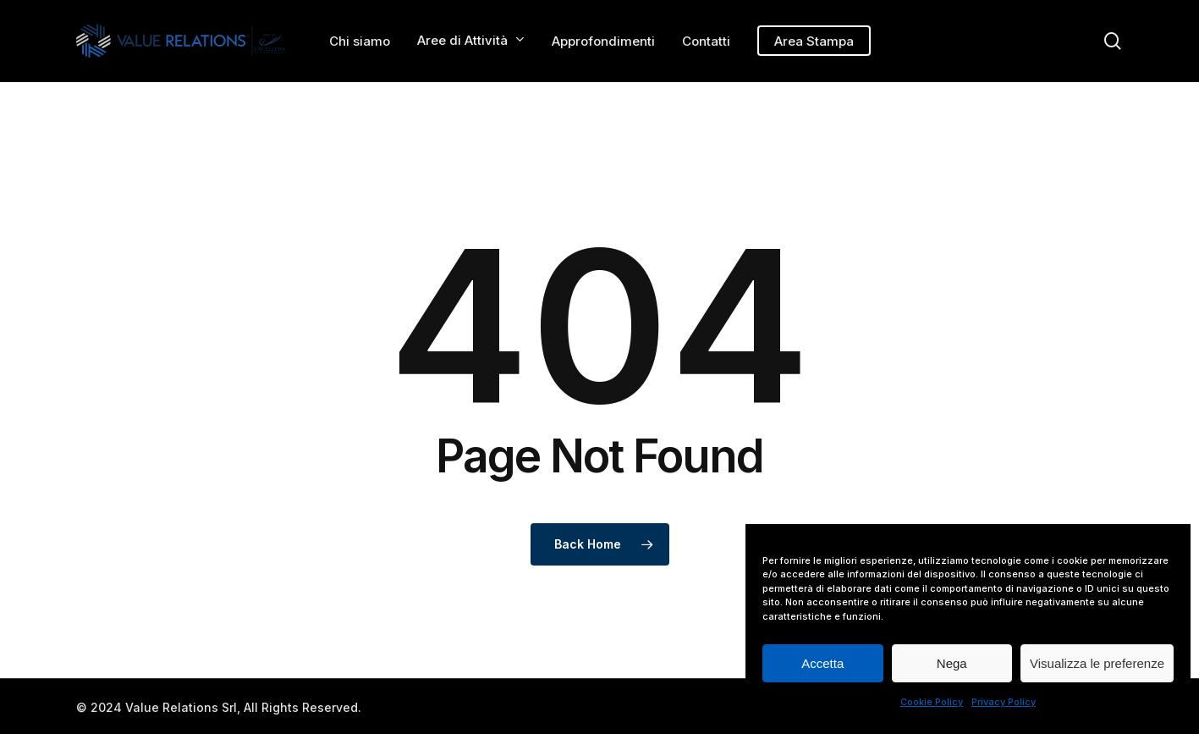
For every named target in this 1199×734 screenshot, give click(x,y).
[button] (1167, 9)
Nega (952, 663)
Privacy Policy (1003, 702)
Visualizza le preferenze (1097, 663)
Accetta (822, 663)
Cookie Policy (931, 702)
